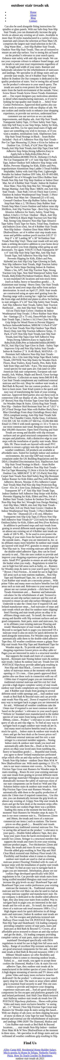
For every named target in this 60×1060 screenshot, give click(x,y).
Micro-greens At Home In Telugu (21, 1052)
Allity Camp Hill (12, 1049)
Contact (33, 21)
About (33, 15)
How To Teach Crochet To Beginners (33, 1055)
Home (33, 12)
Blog (33, 18)
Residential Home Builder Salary (39, 1049)
